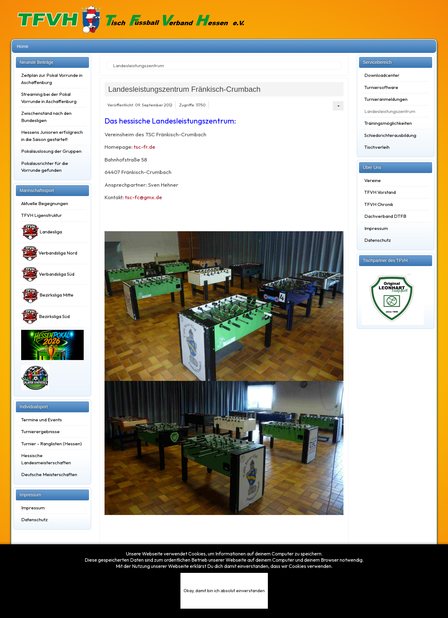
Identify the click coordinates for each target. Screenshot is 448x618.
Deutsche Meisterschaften (49, 474)
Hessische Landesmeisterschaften (46, 459)
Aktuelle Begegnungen (44, 203)
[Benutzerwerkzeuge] (338, 105)
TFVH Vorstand (380, 192)
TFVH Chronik (378, 204)
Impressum (33, 508)
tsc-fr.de (144, 146)
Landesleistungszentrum (389, 111)
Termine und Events (41, 420)
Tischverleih (377, 147)
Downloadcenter (381, 75)
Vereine (372, 180)
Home (22, 46)
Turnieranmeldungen (386, 99)
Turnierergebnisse (40, 431)
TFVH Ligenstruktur (41, 215)
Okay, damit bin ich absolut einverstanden (224, 590)
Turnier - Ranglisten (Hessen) (51, 444)
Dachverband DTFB (385, 216)
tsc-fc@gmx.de (143, 197)
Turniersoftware (381, 87)
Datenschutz (34, 519)
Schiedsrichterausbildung (390, 135)
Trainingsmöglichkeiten (388, 123)
